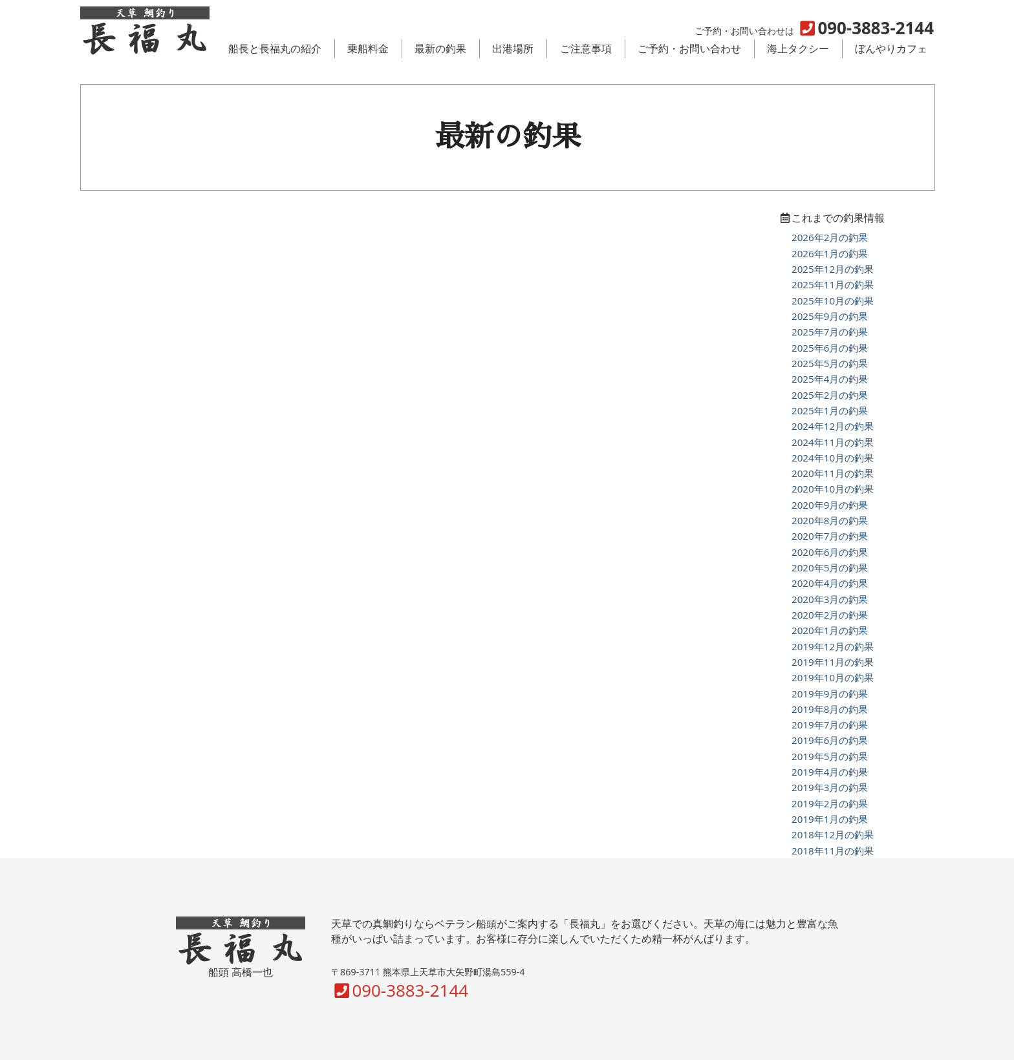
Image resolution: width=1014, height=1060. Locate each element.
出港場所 (513, 48)
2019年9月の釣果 (830, 693)
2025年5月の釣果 (830, 363)
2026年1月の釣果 (830, 253)
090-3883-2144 (399, 990)
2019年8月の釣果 (830, 709)
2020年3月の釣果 (830, 599)
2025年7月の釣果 (830, 331)
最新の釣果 (440, 48)
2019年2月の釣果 (830, 803)
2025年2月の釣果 (830, 394)
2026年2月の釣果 (830, 237)
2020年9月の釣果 (830, 504)
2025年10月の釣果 (833, 300)
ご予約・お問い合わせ (689, 48)
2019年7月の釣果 (830, 724)
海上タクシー (798, 48)
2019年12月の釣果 (833, 646)
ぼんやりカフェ (891, 48)
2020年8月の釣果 (830, 520)
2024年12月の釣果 (833, 425)
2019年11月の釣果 (833, 661)
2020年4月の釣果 (830, 583)
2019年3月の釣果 (830, 787)
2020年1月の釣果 (830, 630)
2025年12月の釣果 (833, 268)
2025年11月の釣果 (833, 284)
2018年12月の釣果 (833, 834)
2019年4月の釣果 (830, 771)
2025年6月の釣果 (830, 347)
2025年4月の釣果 (830, 378)
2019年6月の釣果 (830, 740)
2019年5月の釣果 (830, 756)
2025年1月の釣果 (830, 410)
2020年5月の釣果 (830, 567)
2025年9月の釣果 (830, 316)
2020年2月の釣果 (830, 614)
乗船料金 (368, 48)
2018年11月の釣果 (833, 850)
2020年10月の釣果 (833, 488)
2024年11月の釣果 (833, 442)
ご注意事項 (586, 48)
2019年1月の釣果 (830, 818)
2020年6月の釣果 (830, 552)
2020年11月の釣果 (833, 473)
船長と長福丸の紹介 (274, 48)
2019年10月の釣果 (833, 677)
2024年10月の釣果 (833, 457)
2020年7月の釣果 (830, 535)
